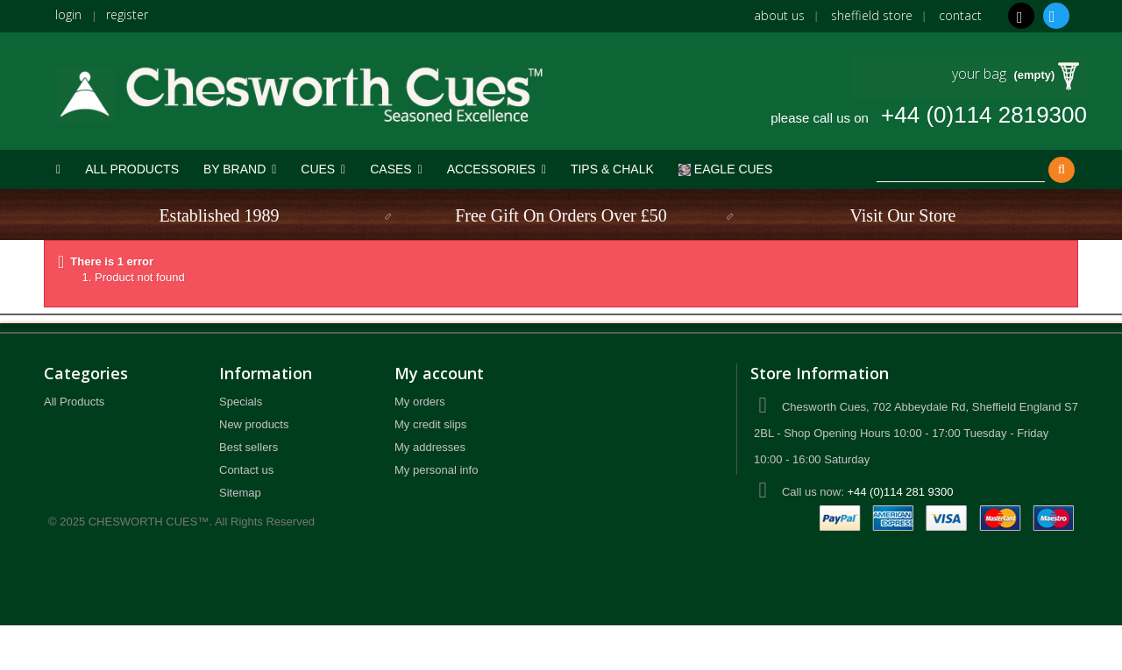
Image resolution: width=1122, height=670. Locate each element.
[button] (239, 169)
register (127, 14)
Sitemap (240, 492)
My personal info (436, 469)
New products (253, 424)
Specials (240, 401)
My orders (419, 401)
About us (779, 15)
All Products (74, 401)
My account (439, 373)
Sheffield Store (872, 15)
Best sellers (248, 447)
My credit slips (430, 424)
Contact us (246, 469)
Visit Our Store (902, 215)
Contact (960, 15)
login (68, 14)
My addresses (429, 447)
